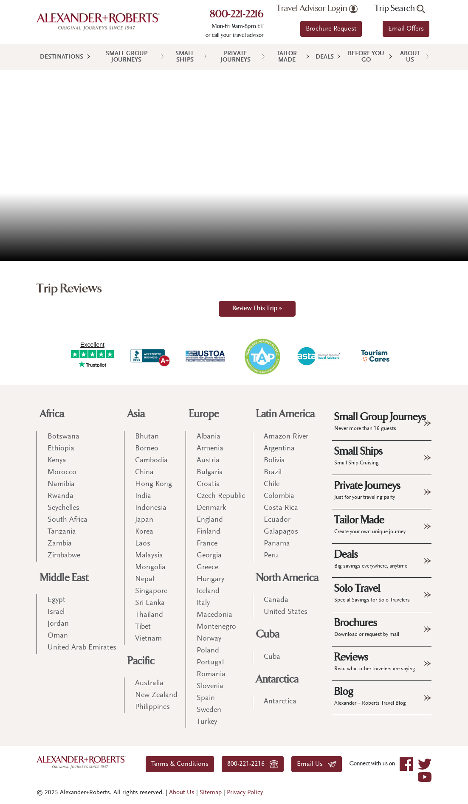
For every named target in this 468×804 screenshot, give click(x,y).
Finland (208, 532)
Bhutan (147, 437)
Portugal (210, 662)
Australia (149, 683)
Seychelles (63, 508)
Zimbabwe (64, 555)
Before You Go (366, 57)
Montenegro (216, 627)
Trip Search (400, 8)
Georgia (209, 555)
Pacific (141, 661)
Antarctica (277, 679)
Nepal (144, 579)
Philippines (152, 707)
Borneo (146, 449)
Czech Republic (221, 496)
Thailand (149, 615)
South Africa (67, 520)
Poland (208, 651)
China (144, 472)
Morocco (62, 472)
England (210, 520)
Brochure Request (331, 28)
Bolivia (274, 460)
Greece (207, 567)
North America (287, 578)
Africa (52, 414)
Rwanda (60, 496)
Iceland (208, 591)
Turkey (207, 722)
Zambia (60, 544)
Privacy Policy (245, 793)
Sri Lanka (150, 603)
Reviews (374, 661)
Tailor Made (286, 57)
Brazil (273, 472)
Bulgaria (210, 472)
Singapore (151, 591)
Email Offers (406, 28)
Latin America (285, 414)
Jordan (58, 624)
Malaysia (149, 555)
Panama (277, 544)
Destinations (61, 57)
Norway (209, 639)
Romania (211, 674)
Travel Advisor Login (317, 8)
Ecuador (277, 520)
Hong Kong (153, 484)
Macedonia (214, 615)
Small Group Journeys (126, 57)
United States (285, 612)
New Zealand (156, 695)
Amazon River (286, 437)
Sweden (209, 710)
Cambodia (151, 460)
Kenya (57, 460)
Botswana (63, 437)
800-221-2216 (237, 15)
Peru (271, 555)
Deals (325, 57)
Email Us (316, 764)
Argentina (279, 449)
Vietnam (148, 639)
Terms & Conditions (180, 764)
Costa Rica (281, 508)
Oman (58, 636)
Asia (136, 414)
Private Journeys (235, 57)
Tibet (143, 627)
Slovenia (210, 686)
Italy (203, 603)
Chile (271, 484)
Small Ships (184, 57)
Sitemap (211, 793)
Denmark (211, 508)
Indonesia (150, 508)
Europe (204, 414)
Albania (208, 437)
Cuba (267, 634)
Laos (142, 544)
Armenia (210, 449)
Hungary (210, 579)
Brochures (366, 627)
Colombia (279, 496)
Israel (56, 612)
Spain (206, 698)
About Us (410, 57)
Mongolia (150, 567)
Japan (144, 520)
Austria (208, 460)
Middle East (64, 578)
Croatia (208, 484)
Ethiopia (61, 449)
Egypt (56, 600)
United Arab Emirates (82, 648)
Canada (276, 600)
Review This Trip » (257, 309)
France (207, 544)
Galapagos (281, 532)
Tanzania (62, 532)
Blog (370, 696)
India (143, 496)
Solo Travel (372, 592)
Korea (144, 532)
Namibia (61, 484)
